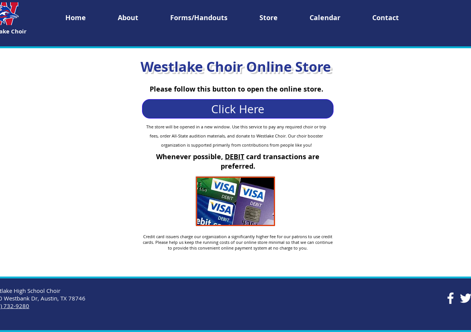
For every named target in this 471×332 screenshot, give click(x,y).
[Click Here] (237, 109)
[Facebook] (450, 298)
